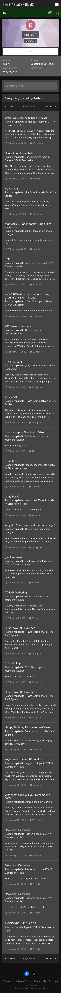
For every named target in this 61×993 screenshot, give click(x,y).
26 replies (36, 143)
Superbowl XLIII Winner (20, 628)
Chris (27, 330)
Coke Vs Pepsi (13, 663)
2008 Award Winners (18, 326)
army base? (12, 461)
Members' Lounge (15, 439)
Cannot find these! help (19, 153)
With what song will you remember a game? (27, 796)
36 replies (35, 682)
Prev (12, 106)
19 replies (36, 249)
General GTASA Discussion (19, 160)
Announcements (13, 333)
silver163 (29, 263)
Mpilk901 (29, 667)
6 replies (35, 178)
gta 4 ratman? (13, 557)
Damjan (29, 731)
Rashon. (9, 121)
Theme (8, 981)
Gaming (48, 801)
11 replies (36, 316)
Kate (7, 259)
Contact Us (40, 981)
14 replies (35, 451)
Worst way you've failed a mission (26, 117)
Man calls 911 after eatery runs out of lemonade (28, 225)
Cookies (53, 981)
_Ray (27, 192)
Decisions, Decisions (17, 830)
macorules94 (32, 464)
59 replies (36, 351)
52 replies (35, 618)
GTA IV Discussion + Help (18, 564)
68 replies (35, 547)
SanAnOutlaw (32, 157)
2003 (28, 231)
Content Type (15, 85)
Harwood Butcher (34, 596)
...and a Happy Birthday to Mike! (24, 432)
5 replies (35, 749)
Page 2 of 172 (30, 106)
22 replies (35, 387)
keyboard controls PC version (23, 759)
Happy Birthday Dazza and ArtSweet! (28, 727)
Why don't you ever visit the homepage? (30, 525)
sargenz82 (31, 121)
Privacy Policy (23, 981)
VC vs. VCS (12, 188)
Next (48, 106)
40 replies (36, 214)
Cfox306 (29, 301)
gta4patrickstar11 (34, 561)
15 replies (35, 820)
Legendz (30, 763)
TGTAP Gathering (16, 592)
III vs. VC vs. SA (15, 361)
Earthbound (31, 436)
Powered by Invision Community (30, 988)
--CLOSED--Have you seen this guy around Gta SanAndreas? (27, 296)
